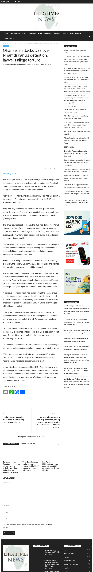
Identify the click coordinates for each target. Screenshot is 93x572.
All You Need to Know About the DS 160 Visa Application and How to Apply (76, 140)
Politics (66, 532)
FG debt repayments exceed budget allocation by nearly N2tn (76, 117)
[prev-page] (55, 419)
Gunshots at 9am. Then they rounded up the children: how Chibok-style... (51, 538)
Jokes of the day (69, 536)
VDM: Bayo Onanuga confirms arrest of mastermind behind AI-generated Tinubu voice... (51, 550)
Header (66, 543)
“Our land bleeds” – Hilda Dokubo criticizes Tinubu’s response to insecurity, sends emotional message (77, 88)
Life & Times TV (9, 38)
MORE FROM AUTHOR (28, 419)
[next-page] (58, 419)
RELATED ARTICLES (11, 419)
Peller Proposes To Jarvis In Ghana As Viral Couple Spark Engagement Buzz (76, 193)
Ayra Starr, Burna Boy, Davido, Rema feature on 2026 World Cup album (77, 170)
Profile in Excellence (71, 540)
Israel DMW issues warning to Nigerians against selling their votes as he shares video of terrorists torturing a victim (76, 99)
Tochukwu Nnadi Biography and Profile (75, 51)
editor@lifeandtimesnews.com (15, 64)
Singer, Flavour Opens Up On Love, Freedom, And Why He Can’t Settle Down (76, 202)
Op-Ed (24, 33)
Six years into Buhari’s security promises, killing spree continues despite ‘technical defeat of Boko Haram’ (48, 397)
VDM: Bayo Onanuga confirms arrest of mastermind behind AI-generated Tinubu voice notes (31, 441)
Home (6, 33)
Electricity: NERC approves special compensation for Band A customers (76, 186)
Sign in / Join (5, 2)
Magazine (47, 33)
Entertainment (75, 33)
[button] (88, 36)
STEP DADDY (69, 147)
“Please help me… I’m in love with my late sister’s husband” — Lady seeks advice (77, 79)
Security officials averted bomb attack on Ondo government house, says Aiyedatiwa (77, 162)
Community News (35, 33)
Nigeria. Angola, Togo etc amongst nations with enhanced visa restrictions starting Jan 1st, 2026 (76, 360)
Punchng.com (9, 149)
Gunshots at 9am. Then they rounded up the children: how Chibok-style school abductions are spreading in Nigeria (11, 442)
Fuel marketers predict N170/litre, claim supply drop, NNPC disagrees (13, 394)
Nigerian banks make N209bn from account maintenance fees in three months (76, 178)
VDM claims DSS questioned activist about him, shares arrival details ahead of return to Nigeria (76, 125)
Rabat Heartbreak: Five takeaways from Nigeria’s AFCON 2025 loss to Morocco (76, 371)
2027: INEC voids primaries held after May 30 (77, 133)
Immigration (15, 33)
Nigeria (10, 43)
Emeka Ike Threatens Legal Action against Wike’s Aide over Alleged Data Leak (76, 153)
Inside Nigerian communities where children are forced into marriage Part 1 (76, 322)
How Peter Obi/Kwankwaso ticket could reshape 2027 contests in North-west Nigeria (50, 441)
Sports (65, 33)
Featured (57, 33)
